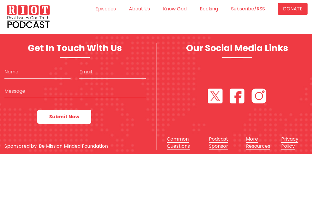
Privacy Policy (289, 143)
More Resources (258, 143)
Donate (293, 8)
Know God (175, 8)
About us (139, 8)
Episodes (105, 8)
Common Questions (178, 143)
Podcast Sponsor (218, 143)
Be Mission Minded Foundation (73, 146)
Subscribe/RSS (248, 8)
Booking (209, 8)
